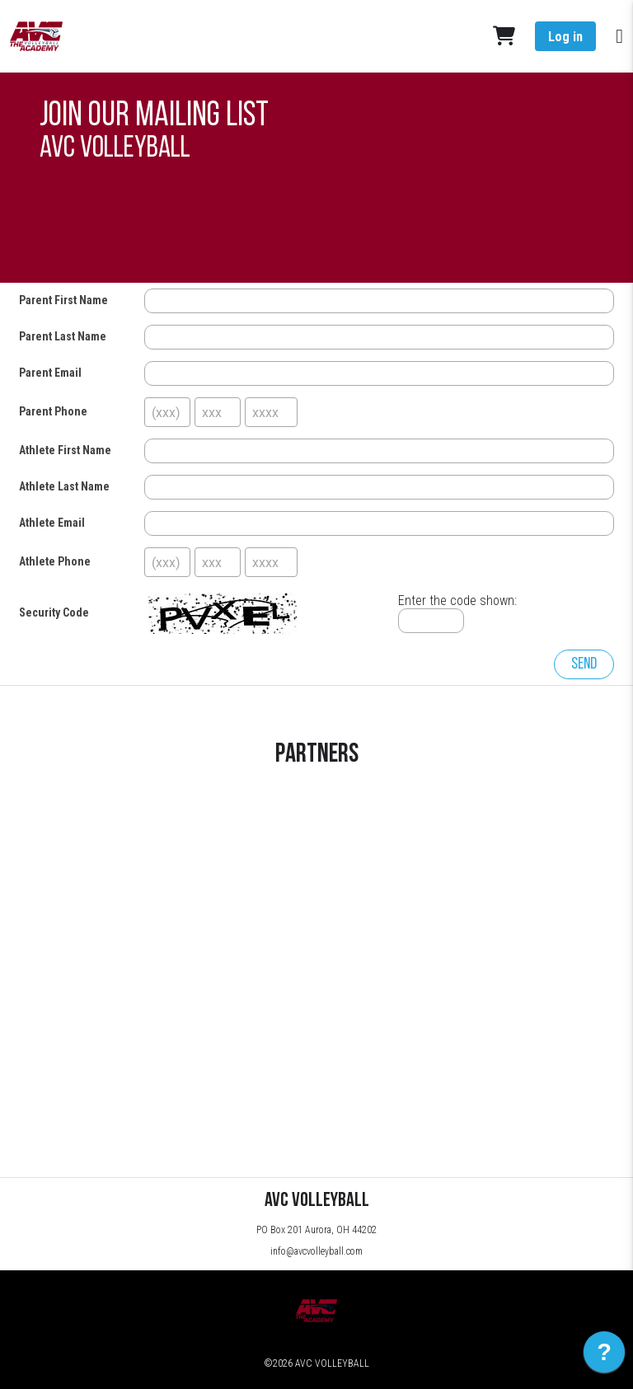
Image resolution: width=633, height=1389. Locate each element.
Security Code (54, 612)
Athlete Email (52, 522)
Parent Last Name (62, 336)
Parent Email (50, 372)
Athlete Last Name (64, 486)
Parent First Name (63, 300)
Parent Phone (53, 411)
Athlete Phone (55, 561)
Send (584, 664)
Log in (565, 37)
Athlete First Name (65, 450)
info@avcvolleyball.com (316, 1251)
